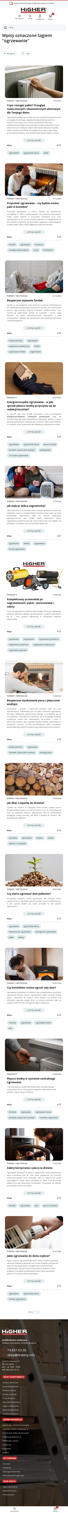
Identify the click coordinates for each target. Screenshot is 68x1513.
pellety (21, 937)
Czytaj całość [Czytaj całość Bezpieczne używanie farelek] (34, 328)
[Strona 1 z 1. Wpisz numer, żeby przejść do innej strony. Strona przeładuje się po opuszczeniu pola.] (35, 1312)
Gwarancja (7, 1444)
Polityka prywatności (11, 1437)
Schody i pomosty (10, 1394)
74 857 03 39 (16, 1350)
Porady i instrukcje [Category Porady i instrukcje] (17, 101)
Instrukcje (6, 1464)
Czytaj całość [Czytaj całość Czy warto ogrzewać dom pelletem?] (34, 914)
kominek (12, 1022)
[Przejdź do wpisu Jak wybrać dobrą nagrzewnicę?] (34, 482)
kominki (12, 244)
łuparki (51, 838)
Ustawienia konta (9, 1491)
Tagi (25, 53)
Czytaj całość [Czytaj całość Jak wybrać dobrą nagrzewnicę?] (34, 531)
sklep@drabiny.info (21, 1355)
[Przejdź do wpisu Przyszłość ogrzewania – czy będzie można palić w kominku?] (34, 179)
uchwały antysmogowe (18, 250)
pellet (46, 153)
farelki (37, 346)
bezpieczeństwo (16, 340)
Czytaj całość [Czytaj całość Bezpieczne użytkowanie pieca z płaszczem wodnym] (34, 734)
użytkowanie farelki (17, 351)
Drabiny (6, 1452)
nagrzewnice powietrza (48, 639)
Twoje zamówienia (10, 1487)
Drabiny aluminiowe (10, 1382)
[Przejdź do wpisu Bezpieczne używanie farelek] (34, 276)
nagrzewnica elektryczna (19, 346)
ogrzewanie (14, 153)
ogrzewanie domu (31, 153)
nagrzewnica (39, 543)
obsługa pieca (46, 752)
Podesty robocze (9, 1390)
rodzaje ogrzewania (17, 1299)
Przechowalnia (8, 1494)
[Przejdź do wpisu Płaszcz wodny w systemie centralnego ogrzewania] (34, 1055)
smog (35, 250)
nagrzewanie (35, 351)
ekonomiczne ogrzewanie (20, 931)
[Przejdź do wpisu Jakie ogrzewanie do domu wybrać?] (34, 1232)
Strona (30, 1312)
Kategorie (9, 53)
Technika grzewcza (10, 1414)
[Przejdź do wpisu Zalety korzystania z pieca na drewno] (34, 1144)
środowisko (48, 250)
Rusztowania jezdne (11, 1386)
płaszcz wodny (50, 444)
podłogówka (45, 450)
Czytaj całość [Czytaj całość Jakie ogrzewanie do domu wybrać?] (34, 1281)
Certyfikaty (7, 1468)
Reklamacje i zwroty (10, 1441)
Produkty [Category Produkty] (12, 397)
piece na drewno (50, 1205)
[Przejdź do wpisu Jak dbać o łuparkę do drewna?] (34, 779)
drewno (40, 838)
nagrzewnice (29, 639)
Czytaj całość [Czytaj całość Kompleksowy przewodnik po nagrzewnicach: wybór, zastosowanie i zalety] (34, 626)
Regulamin (7, 1448)
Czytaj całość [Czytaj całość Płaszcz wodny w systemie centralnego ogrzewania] (34, 1099)
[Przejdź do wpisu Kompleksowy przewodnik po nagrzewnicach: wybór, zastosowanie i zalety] (34, 575)
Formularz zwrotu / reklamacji (14, 1429)
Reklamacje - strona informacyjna (16, 1425)
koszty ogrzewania (17, 549)
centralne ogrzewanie (49, 1117)
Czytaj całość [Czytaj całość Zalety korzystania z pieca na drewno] (34, 1193)
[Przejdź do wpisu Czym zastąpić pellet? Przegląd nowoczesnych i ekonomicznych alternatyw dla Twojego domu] (34, 81)
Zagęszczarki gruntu (11, 1406)
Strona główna (5, 28)
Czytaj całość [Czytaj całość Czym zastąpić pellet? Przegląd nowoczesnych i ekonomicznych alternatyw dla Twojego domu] (34, 140)
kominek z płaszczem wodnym (22, 450)
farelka (26, 543)
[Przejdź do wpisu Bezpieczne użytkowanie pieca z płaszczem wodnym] (34, 677)
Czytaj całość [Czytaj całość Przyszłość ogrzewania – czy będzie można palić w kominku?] (34, 232)
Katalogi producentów (11, 1471)
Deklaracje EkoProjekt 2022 (13, 1475)
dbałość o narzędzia (17, 843)
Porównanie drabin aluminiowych (16, 1433)
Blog (11, 27)
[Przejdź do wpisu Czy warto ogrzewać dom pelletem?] (34, 870)
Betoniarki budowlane (11, 1402)
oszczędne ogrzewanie (18, 455)
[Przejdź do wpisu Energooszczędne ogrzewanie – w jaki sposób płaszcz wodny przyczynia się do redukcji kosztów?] (34, 378)
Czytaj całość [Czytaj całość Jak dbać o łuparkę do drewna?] (34, 825)
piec (10, 1028)
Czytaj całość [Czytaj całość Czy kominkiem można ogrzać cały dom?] (34, 1010)
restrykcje (39, 244)
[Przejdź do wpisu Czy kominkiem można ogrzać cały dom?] (34, 964)
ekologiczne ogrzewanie (46, 931)
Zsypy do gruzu (9, 1398)
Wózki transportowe (11, 1410)
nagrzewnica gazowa (18, 650)
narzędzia (13, 838)
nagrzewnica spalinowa (18, 644)
